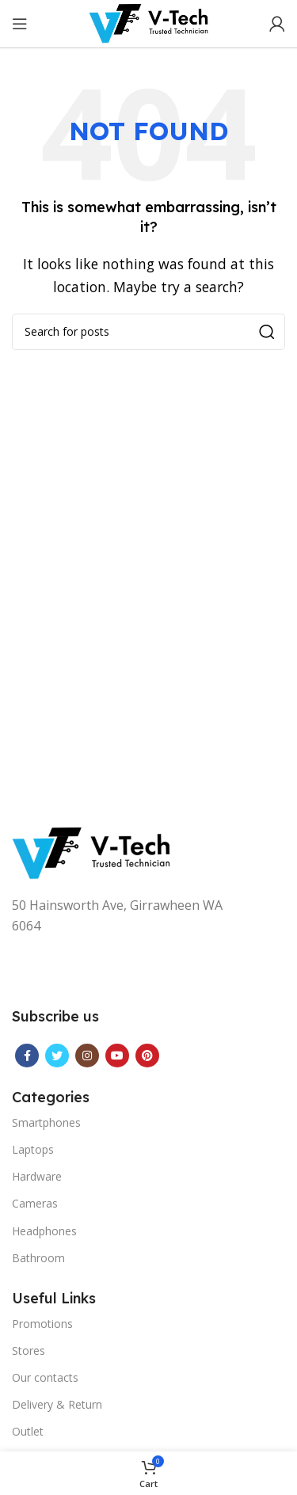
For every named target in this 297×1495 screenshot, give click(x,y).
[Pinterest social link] (147, 1055)
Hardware (37, 1176)
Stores (28, 1350)
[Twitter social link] (57, 1055)
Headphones (44, 1230)
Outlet (28, 1431)
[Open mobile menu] (20, 24)
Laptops (33, 1149)
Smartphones (46, 1122)
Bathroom (38, 1257)
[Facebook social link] (27, 1055)
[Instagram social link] (87, 1055)
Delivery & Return (57, 1404)
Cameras (35, 1203)
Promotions (42, 1323)
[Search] (148, 332)
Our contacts (45, 1377)
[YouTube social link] (117, 1055)
